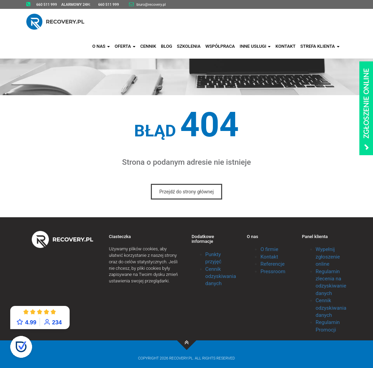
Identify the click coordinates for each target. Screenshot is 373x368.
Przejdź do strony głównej (186, 191)
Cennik (148, 45)
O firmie (269, 249)
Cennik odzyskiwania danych (220, 276)
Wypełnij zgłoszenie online (328, 256)
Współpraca (220, 45)
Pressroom (272, 271)
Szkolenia (188, 45)
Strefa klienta (320, 45)
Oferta (125, 45)
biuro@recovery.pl (151, 4)
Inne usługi (255, 45)
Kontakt (285, 45)
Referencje (272, 264)
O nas (101, 45)
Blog (166, 45)
